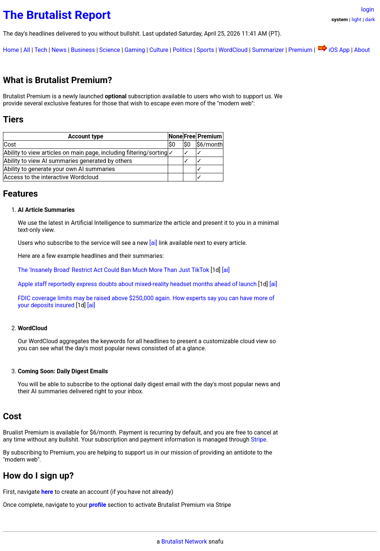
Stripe (258, 439)
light (356, 19)
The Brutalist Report (57, 15)
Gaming (134, 49)
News (59, 49)
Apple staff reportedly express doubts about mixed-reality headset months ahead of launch (137, 284)
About (362, 49)
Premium (300, 49)
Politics (182, 49)
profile (97, 504)
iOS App (339, 49)
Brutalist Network (184, 541)
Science (109, 49)
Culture (159, 49)
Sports (205, 49)
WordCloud (233, 49)
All (26, 49)
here (47, 491)
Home (11, 49)
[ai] (153, 242)
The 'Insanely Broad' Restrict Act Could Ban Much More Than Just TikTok (113, 269)
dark (370, 19)
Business (83, 49)
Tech (41, 49)
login (367, 9)
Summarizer (268, 49)
